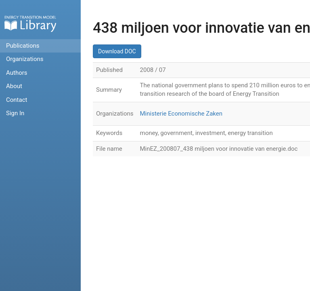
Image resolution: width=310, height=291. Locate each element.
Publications (23, 45)
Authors (16, 72)
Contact (16, 99)
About (14, 86)
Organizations (25, 59)
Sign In (15, 113)
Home (30, 23)
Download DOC (117, 51)
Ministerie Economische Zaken (181, 113)
